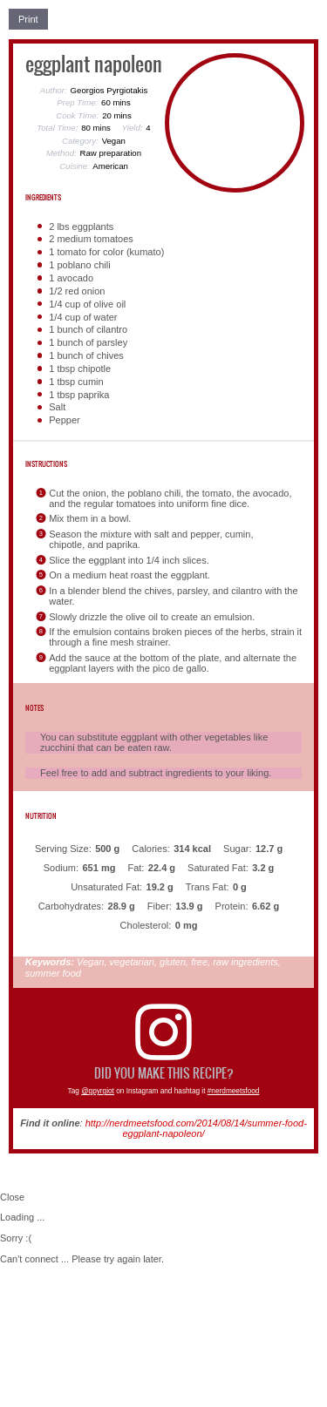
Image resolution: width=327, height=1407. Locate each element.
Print (28, 19)
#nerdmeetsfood (234, 1091)
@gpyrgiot (97, 1091)
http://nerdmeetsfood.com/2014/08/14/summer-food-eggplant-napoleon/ (196, 1129)
